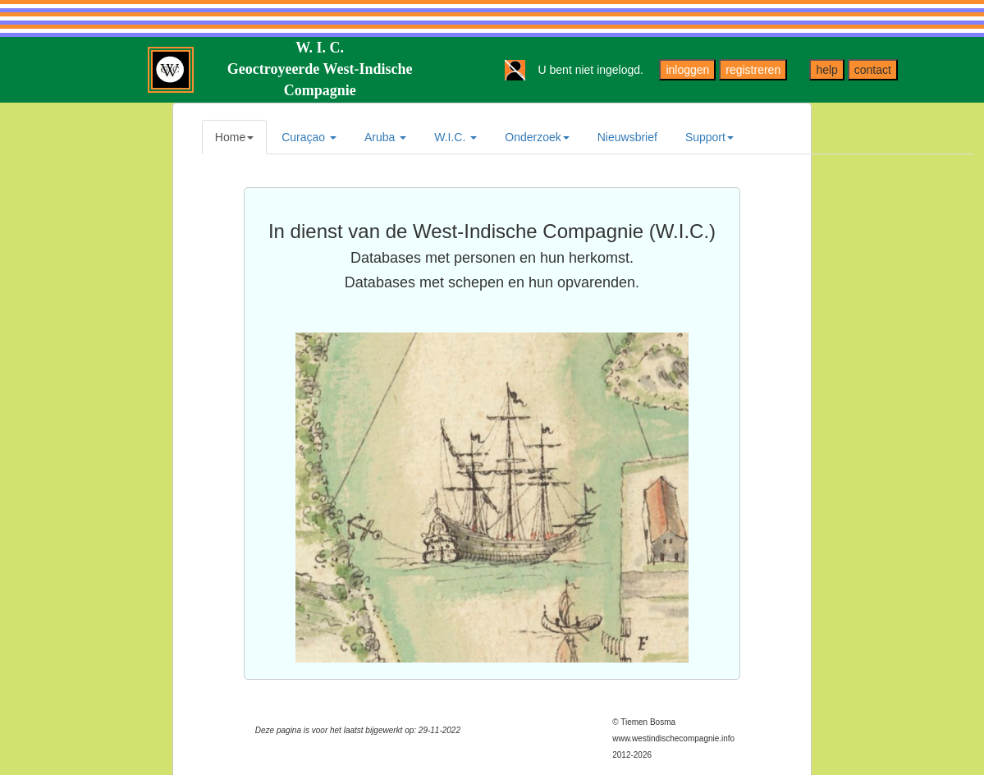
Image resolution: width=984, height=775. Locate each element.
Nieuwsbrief (627, 137)
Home (234, 137)
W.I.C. (455, 137)
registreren (752, 69)
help (826, 69)
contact (872, 69)
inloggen (687, 69)
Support (709, 137)
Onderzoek (537, 137)
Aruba (385, 137)
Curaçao (308, 137)
